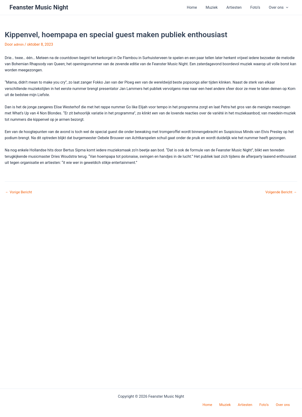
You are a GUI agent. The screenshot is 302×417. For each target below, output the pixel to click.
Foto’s (257, 7)
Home (197, 7)
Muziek (216, 7)
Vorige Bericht (19, 378)
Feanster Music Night (38, 7)
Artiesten (236, 7)
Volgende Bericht (280, 378)
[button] (286, 7)
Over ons (279, 7)
